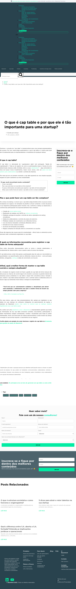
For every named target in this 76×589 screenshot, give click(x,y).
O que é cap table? (7, 184)
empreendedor (14, 395)
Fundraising (34, 68)
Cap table (11, 68)
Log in (20, 32)
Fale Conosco (23, 30)
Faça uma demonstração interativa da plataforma (25, 1)
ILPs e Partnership (27, 23)
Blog (23, 29)
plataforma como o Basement (21, 309)
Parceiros (21, 25)
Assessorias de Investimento (30, 19)
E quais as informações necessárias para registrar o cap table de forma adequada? (24, 187)
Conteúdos (22, 27)
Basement (4, 68)
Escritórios (25, 16)
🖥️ (11, 1)
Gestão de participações (29, 9)
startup (34, 395)
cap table (5, 395)
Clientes (18, 68)
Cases (20, 24)
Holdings (24, 15)
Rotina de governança (29, 553)
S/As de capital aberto (28, 12)
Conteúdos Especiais (28, 28)
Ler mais (4, 510)
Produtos (21, 5)
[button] (43, 49)
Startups (24, 17)
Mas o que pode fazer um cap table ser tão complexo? (16, 186)
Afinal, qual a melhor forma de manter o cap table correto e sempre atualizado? (23, 189)
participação (27, 395)
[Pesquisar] (20, 75)
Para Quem (22, 11)
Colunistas (26, 68)
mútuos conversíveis (31, 213)
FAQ (56, 551)
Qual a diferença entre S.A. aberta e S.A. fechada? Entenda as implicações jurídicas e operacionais (19, 529)
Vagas (62, 555)
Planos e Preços (23, 20)
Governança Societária (28, 7)
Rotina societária (58, 68)
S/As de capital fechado (29, 13)
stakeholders (35, 168)
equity (21, 395)
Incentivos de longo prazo (29, 8)
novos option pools (15, 211)
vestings (14, 258)
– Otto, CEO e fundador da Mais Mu (13, 294)
